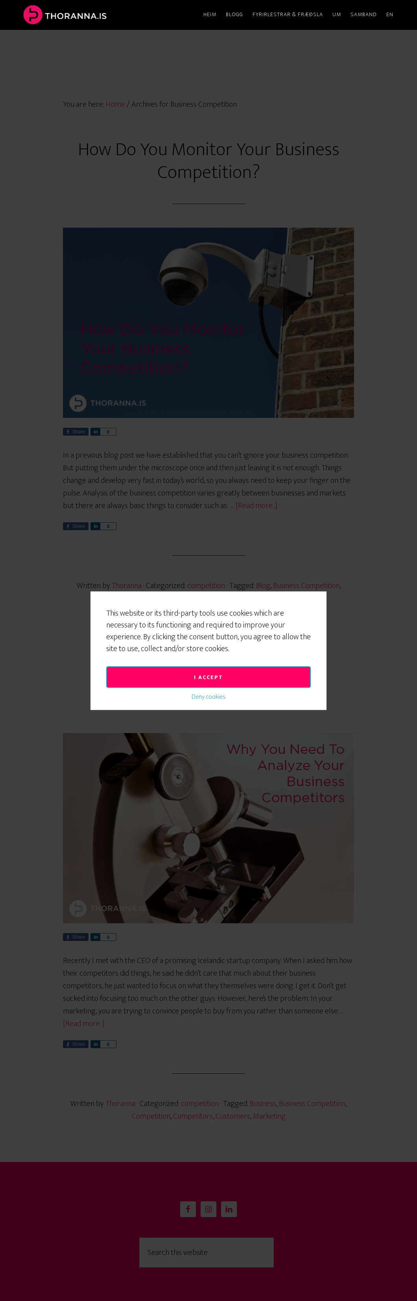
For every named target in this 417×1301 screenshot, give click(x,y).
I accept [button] (208, 592)
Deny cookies (208, 612)
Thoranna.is (90, 15)
